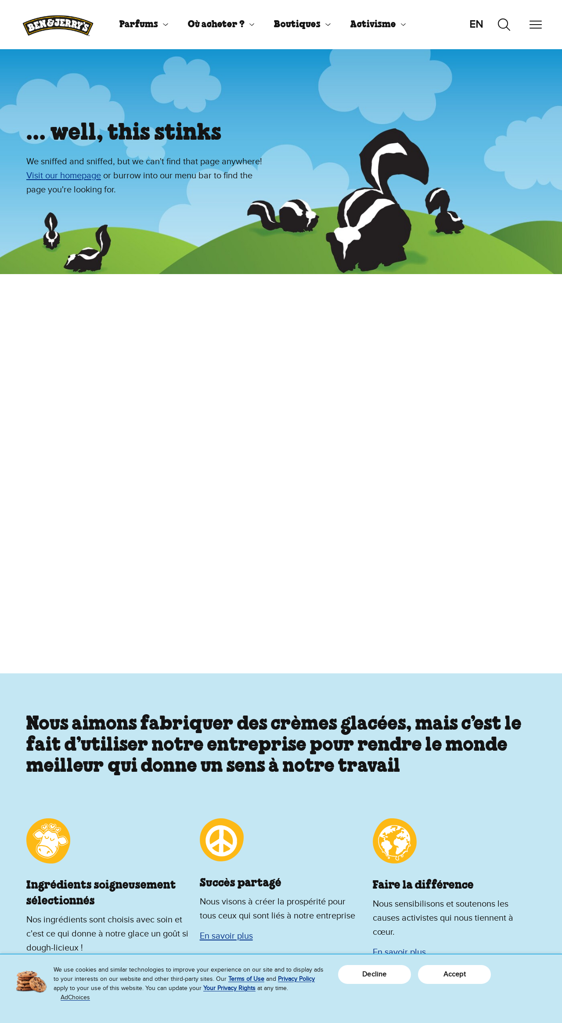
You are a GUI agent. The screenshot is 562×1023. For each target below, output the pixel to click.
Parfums (138, 24)
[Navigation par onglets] (535, 24)
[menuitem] (140, 24)
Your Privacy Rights (229, 988)
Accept (454, 974)
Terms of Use (246, 979)
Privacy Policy (296, 979)
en (476, 24)
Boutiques (297, 24)
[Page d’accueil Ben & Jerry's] (58, 25)
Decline (374, 974)
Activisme (373, 24)
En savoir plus (226, 936)
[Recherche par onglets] (504, 24)
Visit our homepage (63, 175)
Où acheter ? (216, 24)
